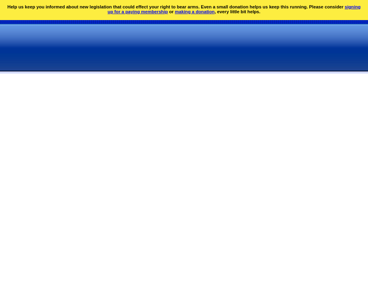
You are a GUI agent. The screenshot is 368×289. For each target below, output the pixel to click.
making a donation (195, 11)
